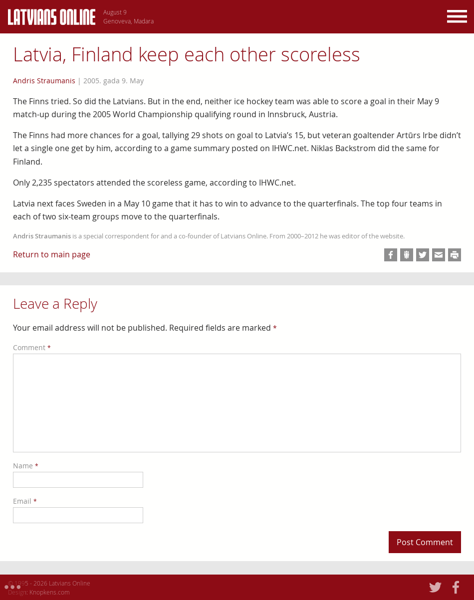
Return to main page (51, 254)
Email (25, 501)
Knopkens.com (49, 592)
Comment (32, 347)
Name (25, 465)
